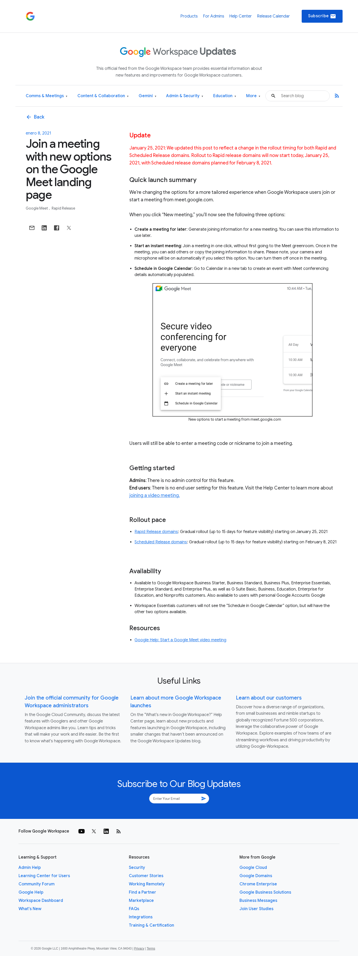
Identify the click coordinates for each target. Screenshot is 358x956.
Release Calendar (273, 16)
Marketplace (141, 900)
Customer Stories (146, 875)
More (253, 96)
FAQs (134, 908)
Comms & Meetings (46, 96)
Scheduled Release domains (161, 542)
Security (137, 867)
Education (224, 96)
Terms (151, 948)
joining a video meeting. (154, 495)
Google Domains (255, 875)
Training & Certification (151, 925)
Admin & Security (184, 96)
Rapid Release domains (156, 531)
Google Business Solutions (265, 892)
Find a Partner (142, 892)
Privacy (139, 948)
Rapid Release (63, 208)
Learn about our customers (269, 698)
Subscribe (322, 16)
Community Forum (37, 884)
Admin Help (30, 867)
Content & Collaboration (103, 96)
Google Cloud (253, 867)
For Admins (213, 16)
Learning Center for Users (44, 875)
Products (189, 16)
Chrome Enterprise (258, 884)
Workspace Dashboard (41, 900)
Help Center (240, 16)
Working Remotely (147, 884)
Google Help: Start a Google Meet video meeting (180, 640)
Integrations (141, 917)
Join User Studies (256, 908)
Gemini (147, 96)
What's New (30, 908)
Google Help (31, 892)
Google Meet (37, 208)
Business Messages (258, 900)
